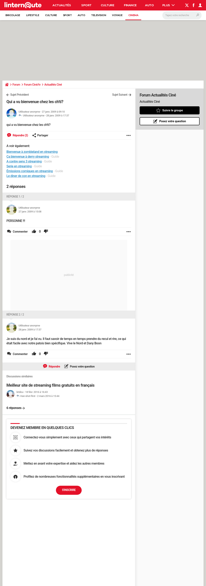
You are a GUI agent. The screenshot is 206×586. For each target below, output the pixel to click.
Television (98, 15)
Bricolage (12, 15)
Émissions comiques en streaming (29, 171)
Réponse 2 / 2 (15, 314)
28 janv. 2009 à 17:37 (57, 115)
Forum (16, 84)
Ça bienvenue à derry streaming (27, 156)
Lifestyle (32, 15)
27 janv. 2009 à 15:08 (30, 211)
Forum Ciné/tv (32, 84)
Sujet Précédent (19, 94)
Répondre (54, 366)
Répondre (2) (20, 135)
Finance (130, 5)
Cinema (133, 15)
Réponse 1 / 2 (15, 196)
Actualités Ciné (53, 84)
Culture (107, 5)
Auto (149, 5)
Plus (168, 5)
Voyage (117, 15)
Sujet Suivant (119, 94)
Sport (86, 5)
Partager (40, 135)
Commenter (20, 231)
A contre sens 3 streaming (24, 161)
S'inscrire (69, 490)
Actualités (62, 5)
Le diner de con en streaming (25, 176)
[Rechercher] (182, 15)
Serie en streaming (19, 166)
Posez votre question (82, 366)
